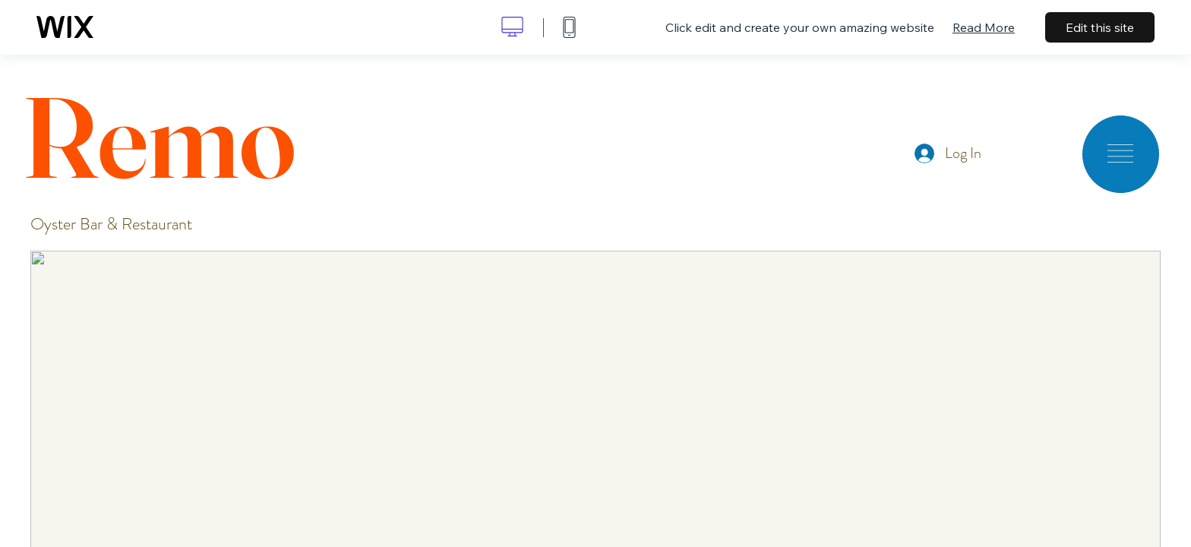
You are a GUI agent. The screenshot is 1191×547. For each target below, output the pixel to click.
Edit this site (1100, 27)
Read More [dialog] (983, 27)
